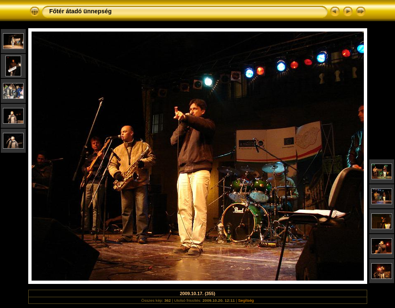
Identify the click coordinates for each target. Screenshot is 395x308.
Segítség (246, 300)
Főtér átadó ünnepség (80, 11)
